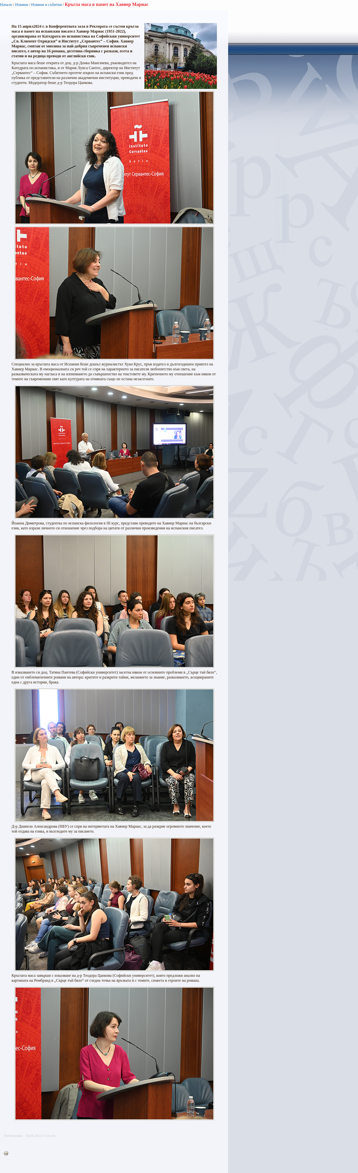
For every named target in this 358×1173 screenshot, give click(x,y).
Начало (6, 4)
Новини (21, 4)
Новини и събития (46, 4)
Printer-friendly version (7, 1154)
